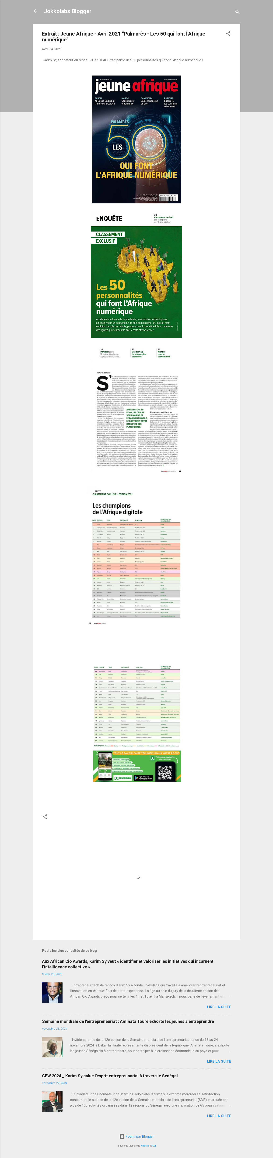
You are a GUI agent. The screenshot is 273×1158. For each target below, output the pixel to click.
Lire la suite (219, 1007)
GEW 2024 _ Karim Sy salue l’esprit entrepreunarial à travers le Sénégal (110, 1075)
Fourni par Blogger (136, 1136)
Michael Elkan (149, 1145)
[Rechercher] (237, 13)
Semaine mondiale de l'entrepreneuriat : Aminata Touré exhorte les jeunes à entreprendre (128, 1021)
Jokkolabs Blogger (67, 11)
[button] (228, 34)
